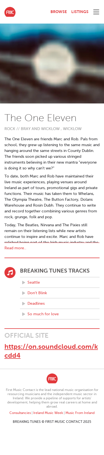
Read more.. (15, 248)
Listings (79, 11)
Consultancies (20, 413)
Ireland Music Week (48, 413)
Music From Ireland (80, 413)
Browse (58, 11)
